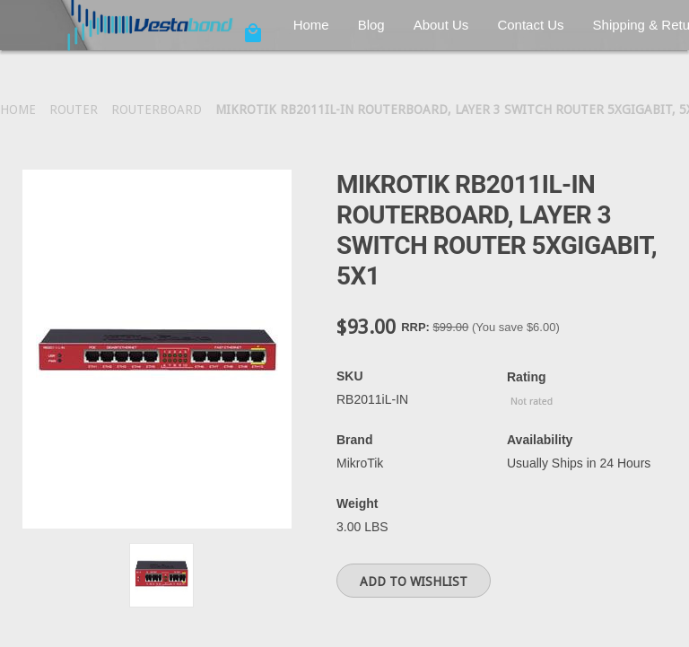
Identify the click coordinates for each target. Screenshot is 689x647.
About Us (441, 24)
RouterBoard (156, 109)
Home (311, 24)
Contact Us (530, 24)
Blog (371, 24)
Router (73, 109)
